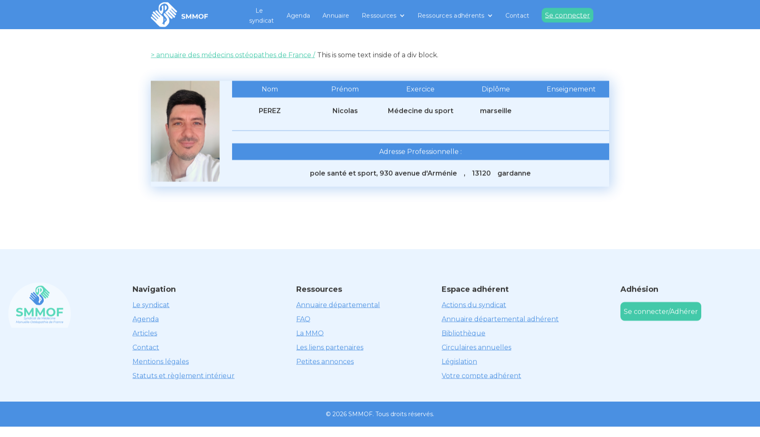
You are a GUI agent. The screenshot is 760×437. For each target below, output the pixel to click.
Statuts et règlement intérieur (183, 376)
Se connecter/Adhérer (661, 311)
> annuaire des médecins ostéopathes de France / (233, 55)
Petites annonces (325, 361)
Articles (144, 333)
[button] (383, 15)
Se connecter (567, 15)
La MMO (310, 333)
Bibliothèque (463, 333)
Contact (517, 15)
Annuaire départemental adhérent (500, 319)
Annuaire (335, 15)
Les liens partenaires (329, 347)
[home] (179, 14)
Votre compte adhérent (481, 376)
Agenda (298, 15)
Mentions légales (160, 361)
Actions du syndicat (474, 305)
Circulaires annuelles (476, 347)
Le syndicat (261, 15)
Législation (459, 361)
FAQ (303, 319)
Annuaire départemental (338, 305)
